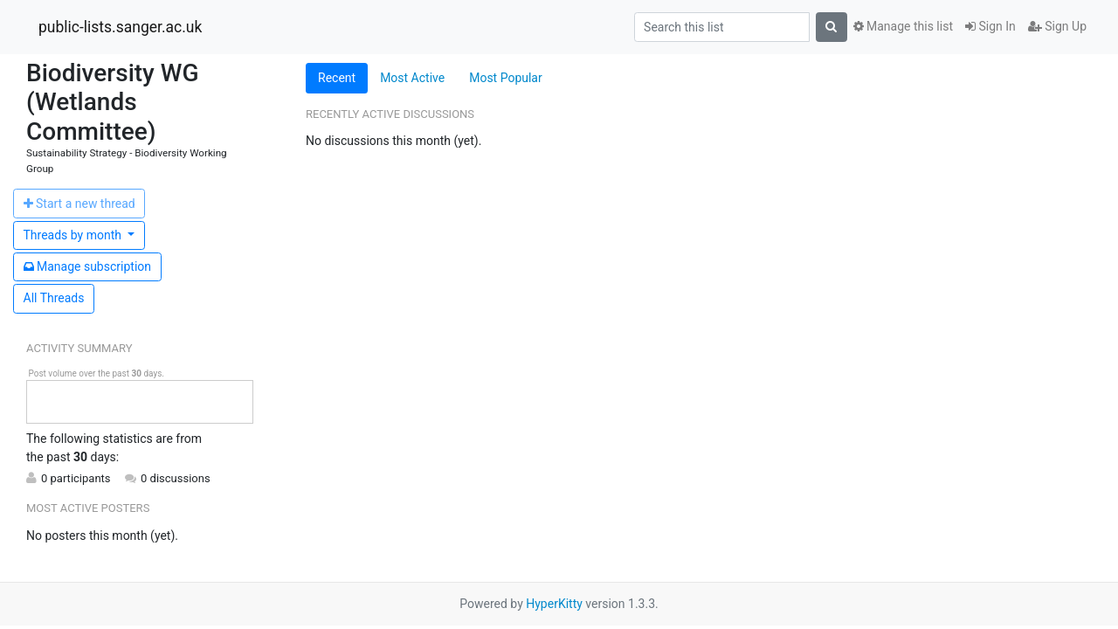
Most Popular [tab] (505, 78)
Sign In (990, 26)
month (74, 235)
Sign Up (1057, 26)
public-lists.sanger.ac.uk (120, 27)
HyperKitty (554, 604)
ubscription (88, 266)
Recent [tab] (336, 78)
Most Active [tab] (412, 78)
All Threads (54, 298)
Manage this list (903, 26)
